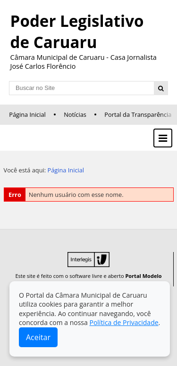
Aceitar (38, 337)
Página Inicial (27, 114)
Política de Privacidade (123, 322)
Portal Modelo (143, 275)
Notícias (75, 114)
